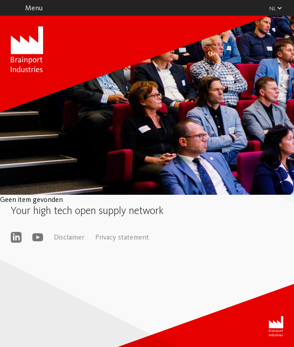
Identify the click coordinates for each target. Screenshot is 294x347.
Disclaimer (69, 237)
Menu (34, 8)
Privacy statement (122, 237)
